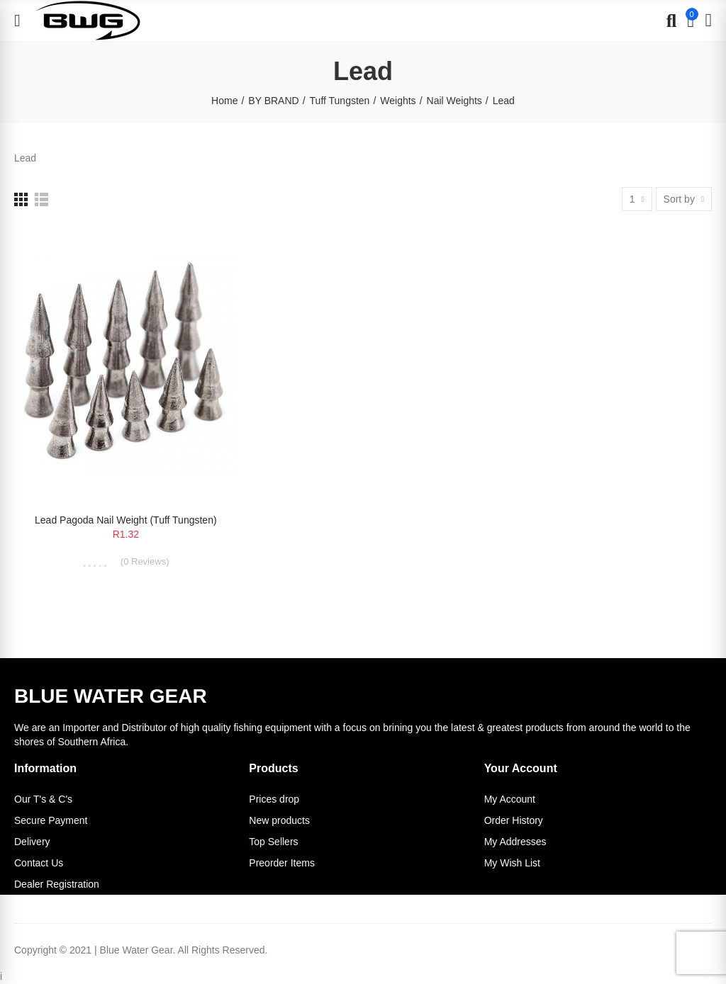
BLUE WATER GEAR (110, 696)
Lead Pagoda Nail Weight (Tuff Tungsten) (126, 520)
